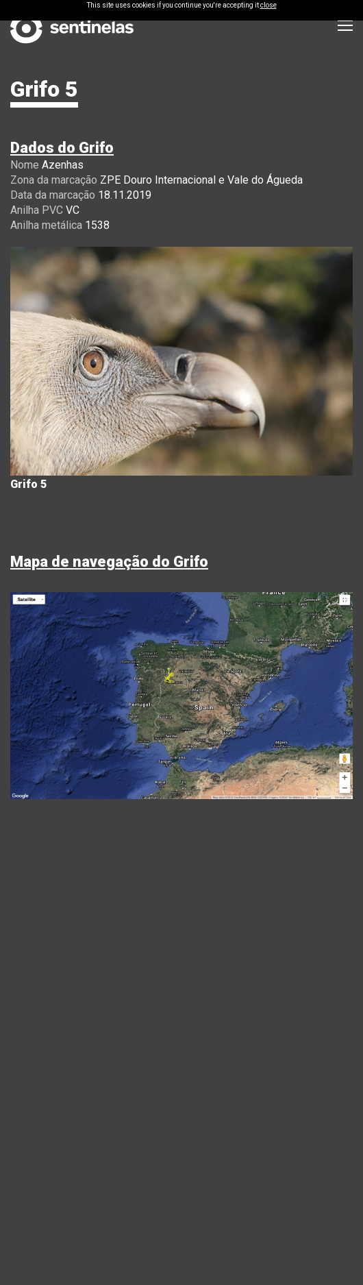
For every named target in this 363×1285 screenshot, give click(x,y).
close (268, 5)
